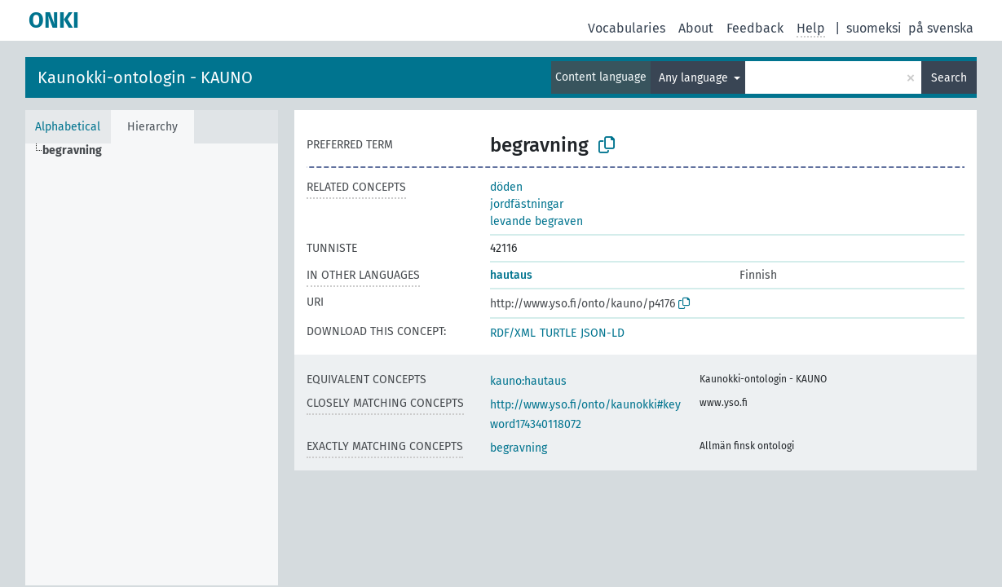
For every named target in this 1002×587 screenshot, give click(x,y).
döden (506, 187)
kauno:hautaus (528, 381)
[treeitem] (79, 150)
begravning (518, 448)
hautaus (511, 275)
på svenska (940, 28)
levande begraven (536, 221)
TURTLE (558, 333)
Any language (695, 78)
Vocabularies (626, 28)
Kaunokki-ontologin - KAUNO (145, 77)
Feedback (755, 28)
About (695, 28)
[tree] (151, 364)
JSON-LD (602, 333)
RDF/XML (513, 333)
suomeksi (874, 28)
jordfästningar (526, 204)
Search (949, 78)
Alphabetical (67, 127)
